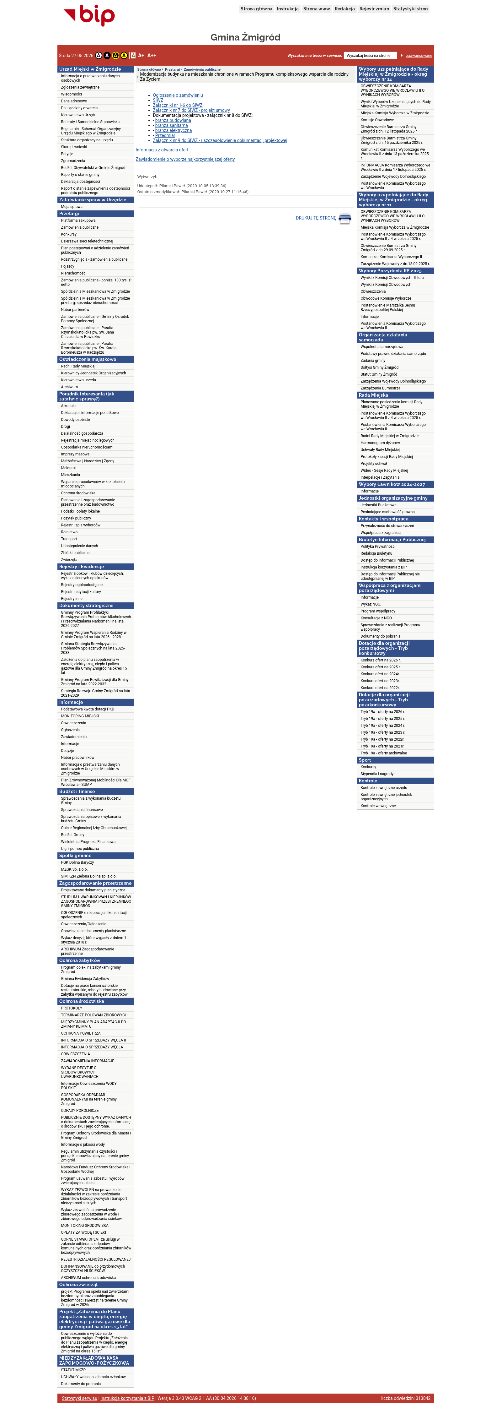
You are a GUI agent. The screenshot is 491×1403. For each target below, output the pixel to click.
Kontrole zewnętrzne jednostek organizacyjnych (386, 796)
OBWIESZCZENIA (75, 1054)
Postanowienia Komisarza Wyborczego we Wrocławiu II (393, 325)
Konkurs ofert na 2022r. (380, 688)
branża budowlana (173, 120)
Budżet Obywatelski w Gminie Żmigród (93, 168)
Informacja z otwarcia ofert (162, 149)
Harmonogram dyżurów (380, 443)
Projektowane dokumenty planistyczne (93, 890)
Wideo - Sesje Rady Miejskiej (384, 470)
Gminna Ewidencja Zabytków (85, 978)
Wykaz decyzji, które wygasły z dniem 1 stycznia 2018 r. (93, 940)
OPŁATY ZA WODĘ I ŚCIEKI (83, 1232)
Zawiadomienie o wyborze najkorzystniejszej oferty (185, 159)
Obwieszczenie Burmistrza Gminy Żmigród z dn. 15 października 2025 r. (392, 140)
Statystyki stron (410, 8)
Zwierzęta (69, 559)
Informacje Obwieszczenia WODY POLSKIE (89, 1085)
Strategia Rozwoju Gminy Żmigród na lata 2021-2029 (95, 693)
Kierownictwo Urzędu (79, 115)
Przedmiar (165, 135)
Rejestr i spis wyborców (80, 525)
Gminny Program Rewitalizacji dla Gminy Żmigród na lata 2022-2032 (95, 681)
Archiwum (69, 387)
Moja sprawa (72, 206)
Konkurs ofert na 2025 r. (381, 667)
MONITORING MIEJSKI (80, 716)
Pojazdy (67, 266)
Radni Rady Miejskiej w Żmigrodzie (390, 436)
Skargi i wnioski (74, 147)
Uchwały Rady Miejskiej (380, 450)
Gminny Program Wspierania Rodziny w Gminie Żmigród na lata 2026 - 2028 (94, 634)
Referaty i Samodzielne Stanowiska (90, 122)
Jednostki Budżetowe (379, 505)
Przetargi (172, 69)
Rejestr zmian (374, 8)
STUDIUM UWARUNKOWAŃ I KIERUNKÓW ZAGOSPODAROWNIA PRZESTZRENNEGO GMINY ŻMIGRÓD (96, 901)
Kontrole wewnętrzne (378, 806)
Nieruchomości (74, 273)
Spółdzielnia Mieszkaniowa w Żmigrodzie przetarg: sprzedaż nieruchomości (95, 300)
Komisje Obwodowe (377, 120)
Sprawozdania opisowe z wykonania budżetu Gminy (91, 818)
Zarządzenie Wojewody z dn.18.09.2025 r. (395, 264)
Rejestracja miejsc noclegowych (88, 440)
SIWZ (158, 100)
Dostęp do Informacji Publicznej (387, 560)
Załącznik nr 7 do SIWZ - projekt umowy (191, 110)
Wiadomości (71, 94)
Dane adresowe (74, 101)
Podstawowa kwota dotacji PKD (88, 709)
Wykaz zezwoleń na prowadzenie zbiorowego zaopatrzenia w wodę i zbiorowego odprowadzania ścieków (91, 1214)
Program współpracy (378, 611)
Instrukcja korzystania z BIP (384, 567)
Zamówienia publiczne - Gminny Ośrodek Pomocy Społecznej (95, 318)
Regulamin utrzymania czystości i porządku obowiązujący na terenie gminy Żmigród (95, 1155)
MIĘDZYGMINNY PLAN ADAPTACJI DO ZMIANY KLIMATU (93, 1024)
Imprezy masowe (75, 454)
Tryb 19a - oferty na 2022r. (382, 739)
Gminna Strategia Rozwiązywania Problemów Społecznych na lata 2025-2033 (93, 648)
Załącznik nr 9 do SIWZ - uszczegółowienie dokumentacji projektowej (220, 140)
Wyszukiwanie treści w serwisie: (315, 55)
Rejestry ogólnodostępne (82, 585)
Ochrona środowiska (78, 493)
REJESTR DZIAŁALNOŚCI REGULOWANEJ (96, 1259)
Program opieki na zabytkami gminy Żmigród (91, 969)
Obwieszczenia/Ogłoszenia (83, 924)
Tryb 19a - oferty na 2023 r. (383, 732)
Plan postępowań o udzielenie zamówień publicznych (95, 250)
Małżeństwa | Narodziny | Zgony (87, 461)
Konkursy (69, 234)
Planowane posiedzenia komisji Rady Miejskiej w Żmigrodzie (392, 404)
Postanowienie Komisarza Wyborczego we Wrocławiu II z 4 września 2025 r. (393, 236)
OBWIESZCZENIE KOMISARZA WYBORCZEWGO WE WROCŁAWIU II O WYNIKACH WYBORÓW (393, 90)
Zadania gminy (373, 360)
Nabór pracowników (77, 757)
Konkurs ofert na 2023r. (380, 681)
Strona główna (256, 8)
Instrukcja (288, 8)
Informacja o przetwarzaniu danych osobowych (90, 78)
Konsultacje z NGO (376, 618)
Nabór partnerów (75, 309)
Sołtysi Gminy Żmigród (380, 367)
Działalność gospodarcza (82, 433)
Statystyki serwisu (80, 1398)
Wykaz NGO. (371, 604)
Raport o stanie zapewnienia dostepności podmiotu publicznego (95, 190)
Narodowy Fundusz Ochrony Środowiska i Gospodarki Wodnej (96, 1169)
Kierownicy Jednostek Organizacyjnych (93, 373)
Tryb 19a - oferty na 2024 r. (383, 725)
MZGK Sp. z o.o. (74, 869)
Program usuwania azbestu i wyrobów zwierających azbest (93, 1180)
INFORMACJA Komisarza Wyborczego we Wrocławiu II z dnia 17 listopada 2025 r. (395, 167)
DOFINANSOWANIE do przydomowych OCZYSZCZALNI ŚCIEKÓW (93, 1268)
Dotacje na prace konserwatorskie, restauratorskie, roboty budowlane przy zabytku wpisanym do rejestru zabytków (94, 990)
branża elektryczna (173, 130)
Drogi (65, 426)
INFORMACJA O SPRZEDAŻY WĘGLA (92, 1047)
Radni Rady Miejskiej (78, 366)
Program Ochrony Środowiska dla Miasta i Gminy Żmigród (96, 1135)
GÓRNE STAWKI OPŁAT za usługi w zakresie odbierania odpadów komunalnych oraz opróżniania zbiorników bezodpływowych (96, 1246)
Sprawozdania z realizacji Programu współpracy (390, 627)
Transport (69, 539)
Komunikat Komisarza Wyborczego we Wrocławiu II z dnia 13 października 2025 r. (395, 153)
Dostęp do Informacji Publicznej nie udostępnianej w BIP (390, 576)
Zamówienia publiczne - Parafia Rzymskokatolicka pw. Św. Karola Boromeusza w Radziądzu (89, 348)
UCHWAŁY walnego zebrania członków (93, 1377)
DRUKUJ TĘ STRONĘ (324, 218)
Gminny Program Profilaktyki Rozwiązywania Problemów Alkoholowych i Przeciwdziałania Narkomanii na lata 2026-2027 (96, 619)
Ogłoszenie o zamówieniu (178, 95)
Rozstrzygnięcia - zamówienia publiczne (94, 259)
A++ (151, 55)
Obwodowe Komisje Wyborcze (386, 298)
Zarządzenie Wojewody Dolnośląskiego (393, 176)
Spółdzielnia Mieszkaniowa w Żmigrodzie (95, 291)
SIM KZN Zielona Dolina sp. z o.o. (89, 876)
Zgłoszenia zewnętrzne (80, 87)
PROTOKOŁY (72, 1008)
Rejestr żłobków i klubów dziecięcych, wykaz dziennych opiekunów (92, 575)
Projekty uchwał (374, 463)
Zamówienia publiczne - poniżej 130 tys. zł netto (96, 282)
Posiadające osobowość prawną (388, 512)
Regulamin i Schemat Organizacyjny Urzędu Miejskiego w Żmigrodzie (91, 131)
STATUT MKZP (73, 1370)
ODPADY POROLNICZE (80, 1110)
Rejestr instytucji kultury (81, 592)
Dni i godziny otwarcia (79, 108)
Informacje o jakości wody (83, 1144)
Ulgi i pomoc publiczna (80, 848)
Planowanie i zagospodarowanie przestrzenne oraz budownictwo (88, 502)
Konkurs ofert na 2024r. (380, 674)
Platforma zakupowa (78, 220)
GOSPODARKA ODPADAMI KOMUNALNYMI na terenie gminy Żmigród (89, 1099)
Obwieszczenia (73, 723)
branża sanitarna (171, 125)
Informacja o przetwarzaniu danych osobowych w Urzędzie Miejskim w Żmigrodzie (90, 768)
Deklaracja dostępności (80, 181)
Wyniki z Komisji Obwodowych (386, 284)
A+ (141, 55)
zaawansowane (419, 55)
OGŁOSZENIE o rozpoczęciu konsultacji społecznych (94, 915)
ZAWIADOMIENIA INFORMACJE (88, 1061)
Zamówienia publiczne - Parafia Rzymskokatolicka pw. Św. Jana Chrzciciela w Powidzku (87, 332)
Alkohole (68, 406)
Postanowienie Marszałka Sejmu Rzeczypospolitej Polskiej (388, 307)
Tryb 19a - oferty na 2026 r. (383, 712)
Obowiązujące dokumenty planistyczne (93, 931)
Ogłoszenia (70, 730)
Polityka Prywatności (378, 546)
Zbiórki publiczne (75, 553)
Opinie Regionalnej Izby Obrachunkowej (94, 828)
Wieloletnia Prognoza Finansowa (88, 842)
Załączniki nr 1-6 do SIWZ (178, 105)
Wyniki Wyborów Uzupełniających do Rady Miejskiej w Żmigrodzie (396, 104)
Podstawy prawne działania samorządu (393, 353)
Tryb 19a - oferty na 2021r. (382, 746)
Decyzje (67, 750)
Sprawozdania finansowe (82, 810)
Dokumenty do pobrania (81, 1384)
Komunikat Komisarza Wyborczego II (391, 257)
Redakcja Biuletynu (376, 553)
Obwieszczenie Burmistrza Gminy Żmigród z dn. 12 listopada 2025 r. (389, 129)
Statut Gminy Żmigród (379, 374)
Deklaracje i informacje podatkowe (90, 413)
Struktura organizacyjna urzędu (87, 140)
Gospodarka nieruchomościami (87, 447)
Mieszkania (70, 475)
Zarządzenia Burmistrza (381, 388)
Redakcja (345, 8)
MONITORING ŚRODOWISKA (85, 1225)
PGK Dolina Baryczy (77, 862)
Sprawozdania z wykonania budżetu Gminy (91, 800)
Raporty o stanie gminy (80, 174)
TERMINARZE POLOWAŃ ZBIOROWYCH (94, 1015)
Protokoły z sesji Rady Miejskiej (387, 456)
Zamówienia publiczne (80, 227)
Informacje (70, 744)
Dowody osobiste (75, 419)
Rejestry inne (72, 598)
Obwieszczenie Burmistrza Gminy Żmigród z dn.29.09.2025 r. (389, 247)
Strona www (316, 8)
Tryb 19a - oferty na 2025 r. (383, 718)
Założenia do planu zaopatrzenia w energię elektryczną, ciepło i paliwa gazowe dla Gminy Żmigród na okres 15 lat (94, 666)
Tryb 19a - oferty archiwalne (384, 753)
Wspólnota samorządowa (382, 347)
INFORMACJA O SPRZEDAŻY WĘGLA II (93, 1040)
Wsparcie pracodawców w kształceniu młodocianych (93, 484)
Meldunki (69, 468)
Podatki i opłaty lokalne (80, 511)
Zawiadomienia (74, 737)
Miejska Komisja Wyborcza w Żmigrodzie (395, 113)
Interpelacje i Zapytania (380, 477)
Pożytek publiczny (76, 518)
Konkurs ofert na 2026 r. (381, 660)
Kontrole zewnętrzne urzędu (384, 788)
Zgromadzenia (73, 161)
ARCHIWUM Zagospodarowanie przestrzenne (87, 951)
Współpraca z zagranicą (381, 532)
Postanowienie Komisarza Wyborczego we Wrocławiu (393, 185)
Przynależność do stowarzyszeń (387, 526)
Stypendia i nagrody (377, 774)
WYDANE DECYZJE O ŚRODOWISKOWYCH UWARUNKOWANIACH (80, 1072)
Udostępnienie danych (79, 546)
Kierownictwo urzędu (78, 380)
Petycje (67, 154)
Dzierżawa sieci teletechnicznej (87, 241)
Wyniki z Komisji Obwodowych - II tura (392, 277)
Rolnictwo (69, 532)
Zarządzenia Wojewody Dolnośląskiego (393, 381)
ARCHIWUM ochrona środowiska (88, 1277)
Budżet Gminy (72, 835)
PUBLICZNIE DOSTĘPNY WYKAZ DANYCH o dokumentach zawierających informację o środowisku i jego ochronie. (96, 1121)
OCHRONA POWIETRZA (81, 1033)
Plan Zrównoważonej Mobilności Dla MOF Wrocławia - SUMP (96, 782)
